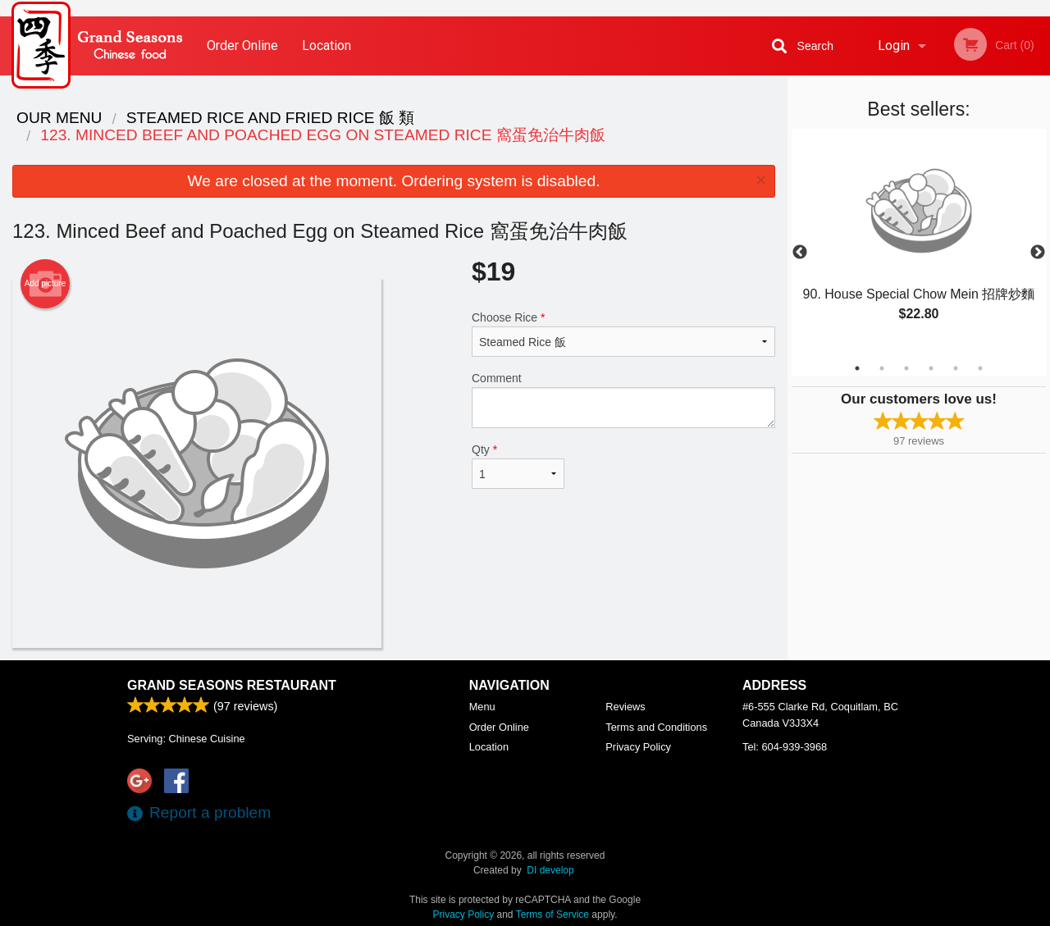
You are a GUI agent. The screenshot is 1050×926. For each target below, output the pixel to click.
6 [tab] (980, 368)
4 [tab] (931, 368)
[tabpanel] (919, 243)
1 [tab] (857, 368)
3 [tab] (906, 368)
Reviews (625, 706)
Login (894, 45)
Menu (482, 706)
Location (326, 45)
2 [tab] (882, 368)
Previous (800, 252)
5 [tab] (955, 368)
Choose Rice (623, 334)
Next (1037, 252)
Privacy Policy (638, 747)
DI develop (550, 870)
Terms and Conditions (656, 727)
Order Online (242, 45)
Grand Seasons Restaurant (231, 685)
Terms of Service (552, 914)
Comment (623, 400)
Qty (518, 466)
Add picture (45, 283)
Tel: (784, 747)
